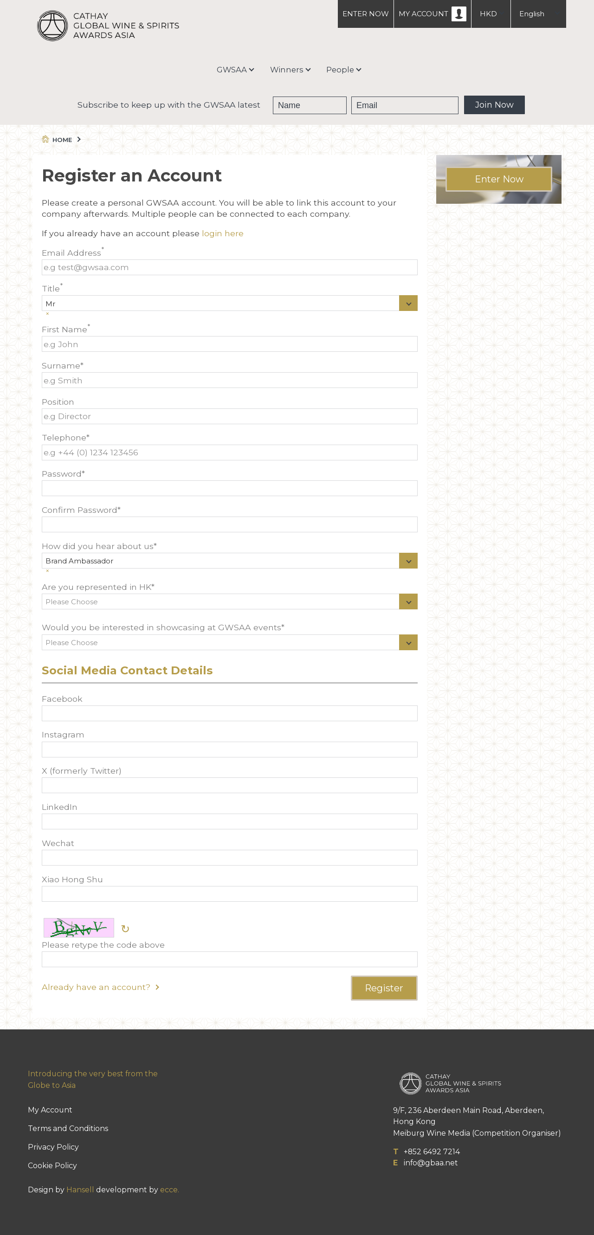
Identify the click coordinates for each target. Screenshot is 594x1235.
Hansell (80, 1189)
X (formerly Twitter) (230, 779)
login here (223, 233)
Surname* (230, 374)
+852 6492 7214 (432, 1151)
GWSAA (232, 69)
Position (230, 410)
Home (60, 139)
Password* (230, 482)
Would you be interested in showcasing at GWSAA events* (230, 638)
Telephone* (230, 446)
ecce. (169, 1189)
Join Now (494, 105)
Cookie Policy (52, 1165)
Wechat (230, 852)
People (340, 69)
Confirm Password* (230, 518)
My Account (50, 1110)
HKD (488, 13)
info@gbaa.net (431, 1162)
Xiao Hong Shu (230, 888)
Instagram (230, 743)
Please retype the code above (230, 953)
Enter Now (499, 179)
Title (230, 299)
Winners (286, 69)
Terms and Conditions (68, 1128)
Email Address (230, 261)
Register (384, 988)
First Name (230, 338)
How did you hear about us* (230, 557)
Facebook (230, 707)
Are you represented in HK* (230, 598)
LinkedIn (230, 815)
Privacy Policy (53, 1147)
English (531, 13)
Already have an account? (100, 987)
